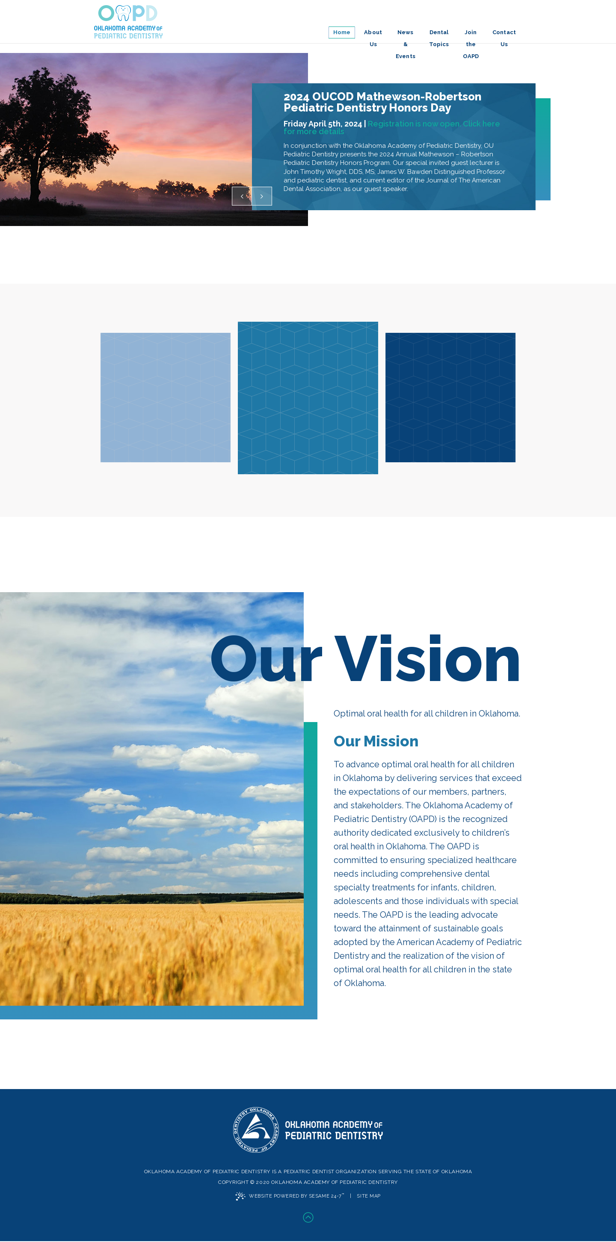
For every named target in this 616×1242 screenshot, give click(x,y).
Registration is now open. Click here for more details (392, 130)
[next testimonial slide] (262, 196)
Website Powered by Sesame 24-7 (289, 1196)
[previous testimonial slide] (242, 196)
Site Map (368, 1196)
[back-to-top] (308, 1218)
